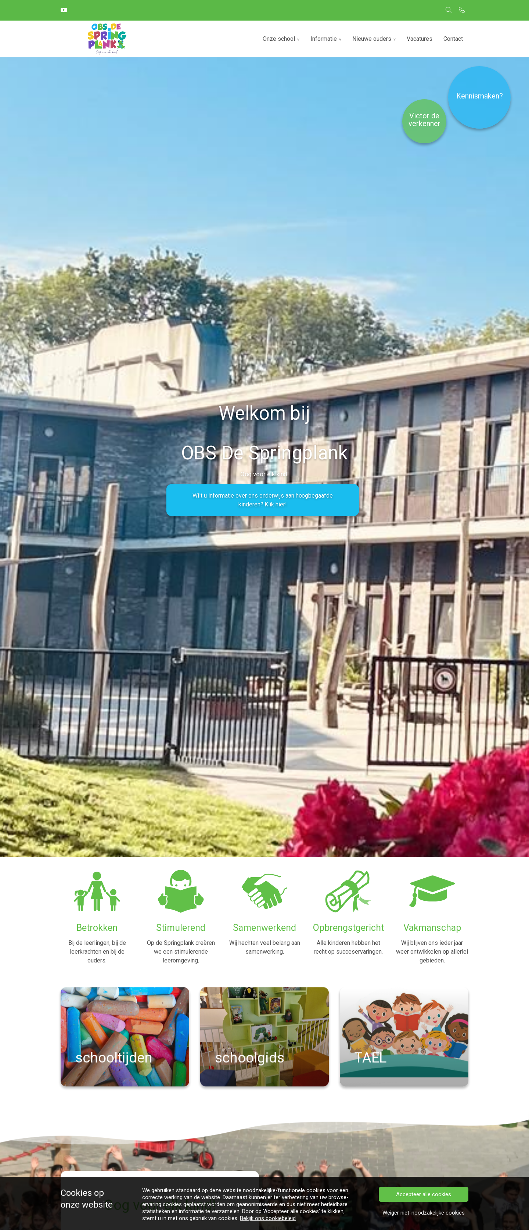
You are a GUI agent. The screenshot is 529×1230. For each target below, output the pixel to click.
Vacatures (419, 38)
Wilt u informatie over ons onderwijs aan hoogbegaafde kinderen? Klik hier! (262, 500)
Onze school (279, 38)
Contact (453, 38)
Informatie (323, 38)
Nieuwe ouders (371, 38)
